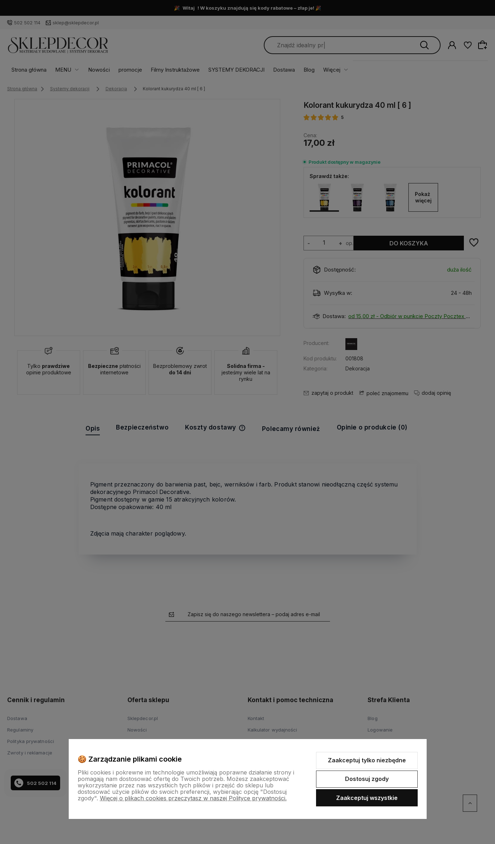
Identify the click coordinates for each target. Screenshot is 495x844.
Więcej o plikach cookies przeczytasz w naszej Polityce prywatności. (193, 798)
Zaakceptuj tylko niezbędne (367, 760)
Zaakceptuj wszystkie (367, 797)
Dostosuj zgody (367, 778)
